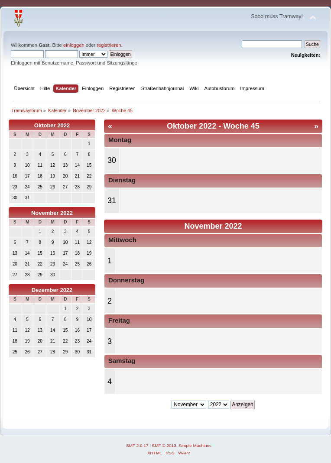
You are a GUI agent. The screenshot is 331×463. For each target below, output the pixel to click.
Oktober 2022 (52, 125)
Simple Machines (194, 445)
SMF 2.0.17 (137, 445)
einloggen (73, 45)
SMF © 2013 (164, 445)
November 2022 (52, 213)
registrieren (109, 45)
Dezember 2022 (52, 290)
